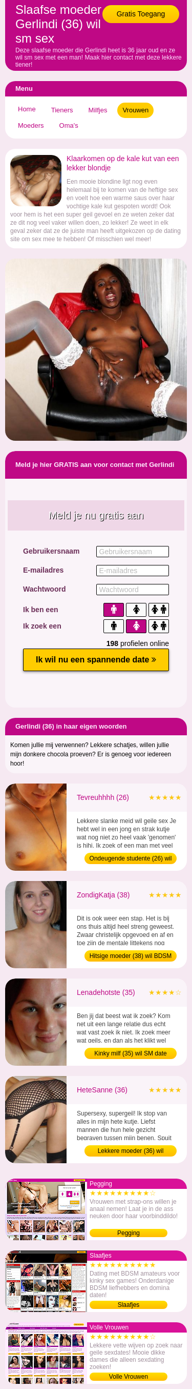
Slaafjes (129, 1304)
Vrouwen (135, 110)
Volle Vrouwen (128, 1376)
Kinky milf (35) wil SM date (130, 1053)
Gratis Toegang (141, 14)
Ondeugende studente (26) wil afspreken (131, 859)
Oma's (68, 125)
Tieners (62, 110)
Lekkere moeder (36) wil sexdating (131, 1152)
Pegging (128, 1233)
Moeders (31, 125)
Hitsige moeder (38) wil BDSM (131, 956)
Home (27, 109)
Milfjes (98, 110)
